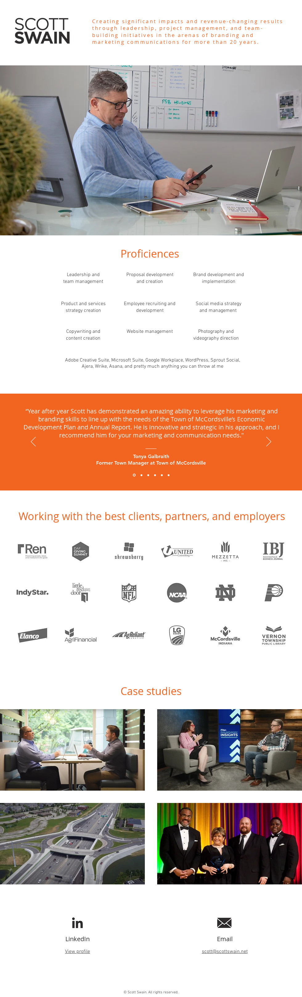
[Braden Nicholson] (141, 475)
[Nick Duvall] (168, 475)
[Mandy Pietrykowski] (162, 475)
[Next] (268, 442)
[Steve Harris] (155, 475)
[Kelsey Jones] (148, 475)
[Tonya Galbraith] (134, 475)
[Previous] (33, 442)
